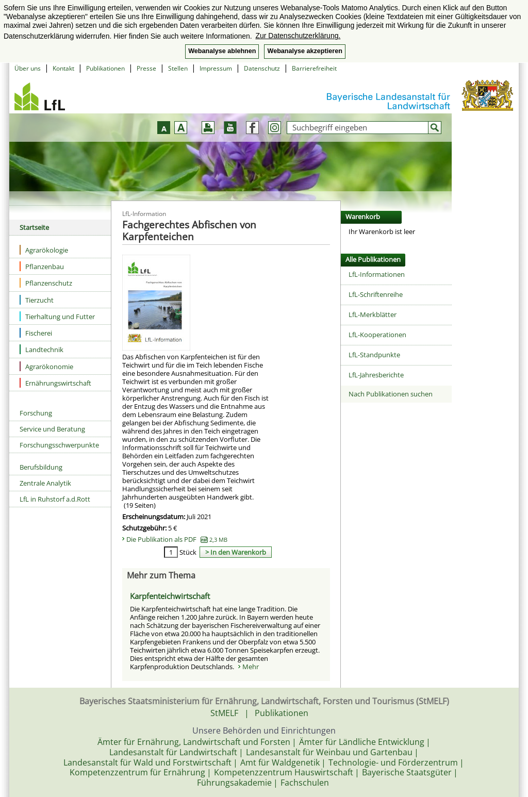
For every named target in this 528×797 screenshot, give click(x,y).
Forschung (36, 413)
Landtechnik (41, 349)
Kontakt (63, 68)
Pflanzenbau (42, 266)
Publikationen (105, 68)
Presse (146, 68)
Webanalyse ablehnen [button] (222, 51)
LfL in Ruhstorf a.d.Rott (55, 499)
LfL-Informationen (377, 274)
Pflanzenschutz (46, 283)
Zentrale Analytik (45, 483)
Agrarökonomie (46, 366)
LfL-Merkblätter (373, 314)
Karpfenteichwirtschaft (170, 596)
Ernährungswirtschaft (55, 383)
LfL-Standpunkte (374, 354)
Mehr (250, 666)
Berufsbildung (41, 467)
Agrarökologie (44, 250)
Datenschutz (262, 68)
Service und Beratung (52, 429)
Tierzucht (37, 300)
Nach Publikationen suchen (391, 393)
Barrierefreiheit (314, 68)
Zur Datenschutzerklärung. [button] (297, 35)
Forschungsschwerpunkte (59, 445)
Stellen (178, 68)
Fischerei (36, 333)
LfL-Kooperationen (377, 334)
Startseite (34, 227)
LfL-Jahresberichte (376, 374)
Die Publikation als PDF (176, 539)
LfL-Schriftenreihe (376, 294)
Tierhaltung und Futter (57, 316)
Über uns (27, 68)
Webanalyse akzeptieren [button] (304, 51)
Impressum (216, 68)
